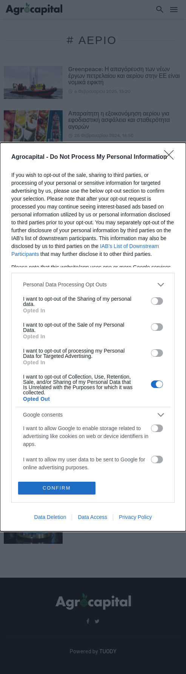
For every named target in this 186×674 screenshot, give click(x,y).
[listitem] (93, 285)
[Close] (171, 157)
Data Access (92, 517)
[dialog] (93, 337)
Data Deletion (50, 517)
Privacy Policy (135, 517)
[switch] (157, 301)
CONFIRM (57, 488)
